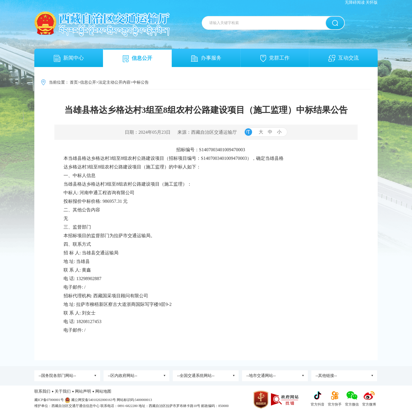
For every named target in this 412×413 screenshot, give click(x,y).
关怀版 (372, 2)
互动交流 (343, 58)
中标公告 (141, 82)
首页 (74, 82)
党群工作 (275, 58)
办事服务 (206, 58)
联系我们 (42, 391)
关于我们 (63, 391)
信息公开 (137, 58)
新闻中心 (69, 58)
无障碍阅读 (355, 2)
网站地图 (103, 391)
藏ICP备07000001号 (49, 400)
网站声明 (83, 391)
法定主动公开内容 (114, 82)
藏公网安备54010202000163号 (93, 400)
